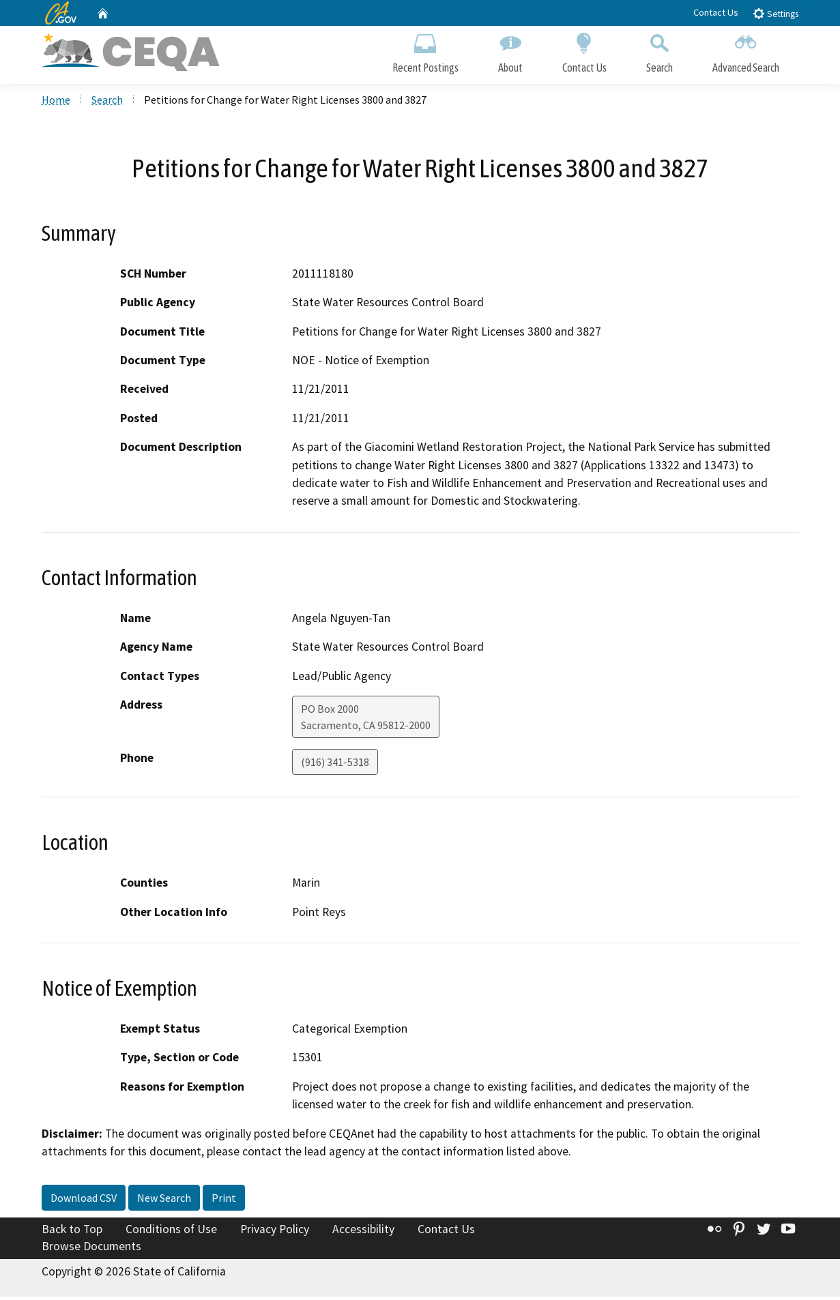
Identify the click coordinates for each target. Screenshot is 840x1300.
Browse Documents (91, 1249)
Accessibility (363, 1232)
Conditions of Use (171, 1232)
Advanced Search (746, 52)
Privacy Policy (274, 1232)
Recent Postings (425, 52)
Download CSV (83, 1201)
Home (56, 103)
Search (659, 52)
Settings (775, 13)
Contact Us (715, 12)
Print (224, 1201)
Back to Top (72, 1232)
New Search (164, 1201)
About (510, 52)
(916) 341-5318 (335, 765)
